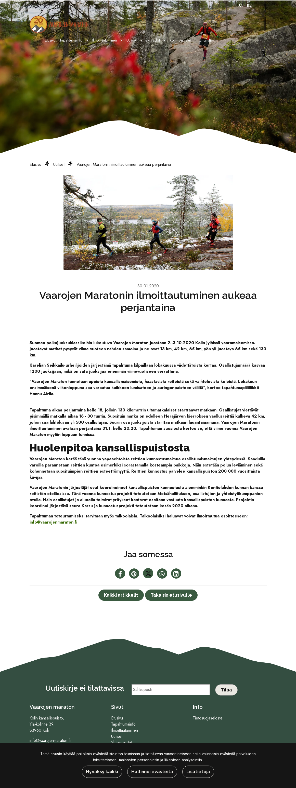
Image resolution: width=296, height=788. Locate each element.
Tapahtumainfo (71, 40)
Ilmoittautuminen (105, 40)
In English (203, 40)
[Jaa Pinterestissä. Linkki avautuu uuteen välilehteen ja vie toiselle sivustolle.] (135, 575)
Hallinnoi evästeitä (152, 771)
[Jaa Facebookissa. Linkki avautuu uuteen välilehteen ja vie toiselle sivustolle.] (121, 575)
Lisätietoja (198, 771)
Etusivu (50, 40)
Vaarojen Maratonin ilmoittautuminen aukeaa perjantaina (123, 164)
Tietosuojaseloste (208, 718)
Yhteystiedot (150, 40)
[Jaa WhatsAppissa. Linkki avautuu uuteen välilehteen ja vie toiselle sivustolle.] (163, 575)
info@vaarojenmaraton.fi (53, 522)
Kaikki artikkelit (121, 595)
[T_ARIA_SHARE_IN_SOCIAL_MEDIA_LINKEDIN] (176, 575)
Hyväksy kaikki (102, 771)
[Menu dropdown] (86, 40)
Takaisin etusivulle (171, 595)
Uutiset (131, 40)
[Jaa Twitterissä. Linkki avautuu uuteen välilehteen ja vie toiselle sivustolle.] (149, 575)
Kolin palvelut (180, 40)
